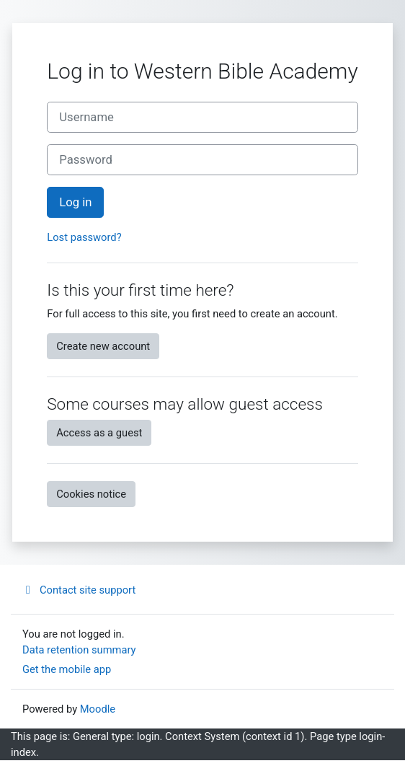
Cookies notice (91, 494)
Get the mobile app (66, 669)
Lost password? (84, 237)
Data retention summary (79, 649)
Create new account (103, 346)
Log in (75, 202)
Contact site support (78, 590)
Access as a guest (99, 432)
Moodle (97, 709)
